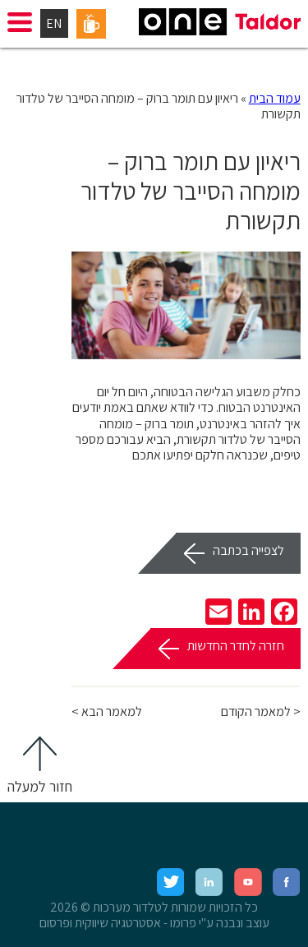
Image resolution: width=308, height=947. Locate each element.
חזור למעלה (39, 786)
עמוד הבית (275, 98)
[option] (186, 305)
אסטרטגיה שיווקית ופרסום (100, 922)
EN (54, 23)
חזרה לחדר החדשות (235, 645)
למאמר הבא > (106, 711)
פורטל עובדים (91, 24)
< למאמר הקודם (261, 711)
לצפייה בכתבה (248, 550)
